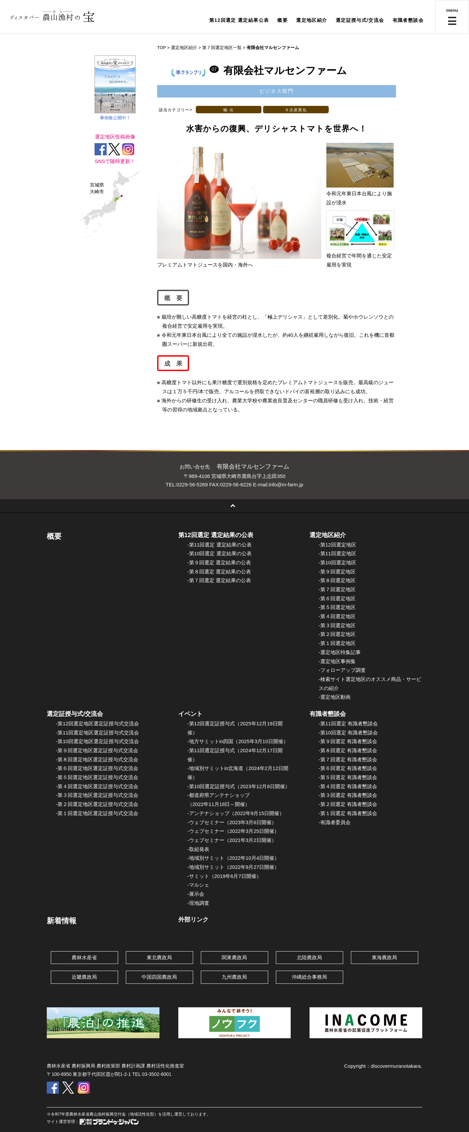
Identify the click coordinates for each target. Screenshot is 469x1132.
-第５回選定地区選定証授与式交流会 (97, 777)
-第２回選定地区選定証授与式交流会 (97, 804)
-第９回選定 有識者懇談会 (348, 741)
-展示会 (195, 894)
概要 (282, 20)
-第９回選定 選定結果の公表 (219, 562)
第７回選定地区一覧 (222, 47)
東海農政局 (384, 957)
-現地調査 (198, 903)
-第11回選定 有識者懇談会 (348, 723)
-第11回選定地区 (337, 553)
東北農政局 (159, 957)
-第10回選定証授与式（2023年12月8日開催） (238, 786)
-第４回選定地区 (337, 616)
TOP (161, 47)
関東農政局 (234, 957)
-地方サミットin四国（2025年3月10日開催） (237, 741)
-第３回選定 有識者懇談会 (348, 795)
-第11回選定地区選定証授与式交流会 (97, 732)
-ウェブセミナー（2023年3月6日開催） (232, 822)
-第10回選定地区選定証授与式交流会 (97, 741)
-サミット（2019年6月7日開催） (224, 876)
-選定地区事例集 (337, 661)
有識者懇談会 (408, 20)
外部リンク (193, 919)
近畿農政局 (84, 977)
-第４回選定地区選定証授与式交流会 (97, 786)
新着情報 (61, 921)
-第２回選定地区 (337, 634)
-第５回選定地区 (337, 607)
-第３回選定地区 (337, 625)
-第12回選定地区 (337, 545)
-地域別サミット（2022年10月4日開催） (233, 858)
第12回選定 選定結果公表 (239, 20)
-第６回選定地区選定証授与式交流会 (97, 768)
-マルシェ (198, 885)
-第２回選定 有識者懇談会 (348, 804)
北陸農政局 (309, 957)
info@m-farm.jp (286, 484)
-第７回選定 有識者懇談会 (348, 759)
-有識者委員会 (335, 822)
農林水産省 (84, 957)
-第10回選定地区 (337, 562)
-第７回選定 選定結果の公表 (219, 580)
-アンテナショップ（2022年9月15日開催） (235, 813)
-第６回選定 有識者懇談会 (348, 768)
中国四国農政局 (159, 977)
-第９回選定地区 (337, 571)
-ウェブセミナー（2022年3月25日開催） (233, 831)
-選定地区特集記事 (340, 652)
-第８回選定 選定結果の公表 (219, 571)
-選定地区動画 (335, 697)
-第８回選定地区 (337, 580)
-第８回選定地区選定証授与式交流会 (97, 759)
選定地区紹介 (311, 20)
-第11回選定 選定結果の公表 (219, 545)
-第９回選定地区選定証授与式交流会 (97, 750)
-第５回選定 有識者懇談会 (348, 777)
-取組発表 (198, 849)
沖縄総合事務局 (309, 977)
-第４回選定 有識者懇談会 (348, 786)
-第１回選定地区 (337, 643)
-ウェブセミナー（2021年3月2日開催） (232, 840)
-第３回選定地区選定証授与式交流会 (97, 795)
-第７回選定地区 (337, 589)
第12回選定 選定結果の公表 (215, 535)
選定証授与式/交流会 (360, 20)
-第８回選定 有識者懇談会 (348, 750)
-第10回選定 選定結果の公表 (219, 553)
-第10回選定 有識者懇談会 (348, 732)
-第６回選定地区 (337, 598)
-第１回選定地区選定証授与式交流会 (97, 813)
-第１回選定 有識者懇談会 (348, 813)
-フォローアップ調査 (342, 670)
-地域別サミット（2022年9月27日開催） (233, 867)
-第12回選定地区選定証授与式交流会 (97, 723)
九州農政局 (234, 977)
